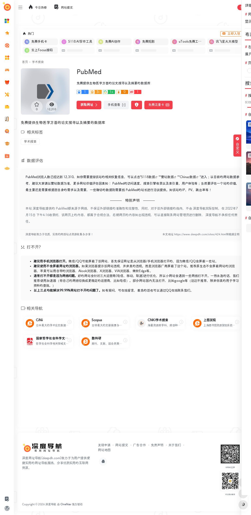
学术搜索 (38, 62)
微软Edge (139, 271)
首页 (25, 62)
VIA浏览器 (122, 271)
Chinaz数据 (188, 177)
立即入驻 (231, 34)
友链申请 (104, 445)
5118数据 (148, 177)
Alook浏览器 (87, 271)
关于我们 (174, 445)
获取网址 (89, 105)
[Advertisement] (132, 391)
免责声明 (157, 445)
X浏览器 (106, 271)
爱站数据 (167, 177)
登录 (243, 7)
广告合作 (139, 445)
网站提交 (121, 445)
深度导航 (50, 504)
